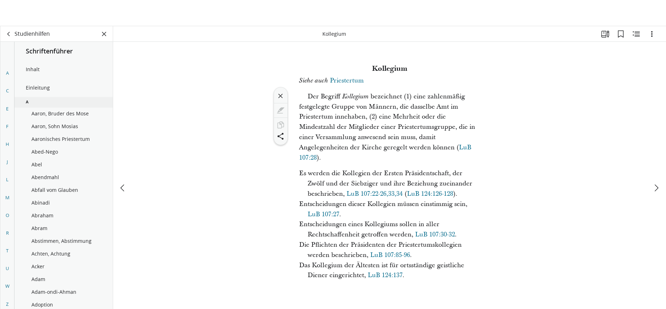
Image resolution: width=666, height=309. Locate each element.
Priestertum (347, 80)
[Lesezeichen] (621, 34)
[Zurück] (8, 34)
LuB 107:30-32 (435, 234)
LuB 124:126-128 (430, 193)
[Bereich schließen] (104, 34)
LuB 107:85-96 (390, 255)
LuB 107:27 (323, 214)
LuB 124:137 (385, 275)
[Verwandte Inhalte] (636, 34)
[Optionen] (652, 34)
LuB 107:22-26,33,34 (374, 193)
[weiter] (656, 162)
